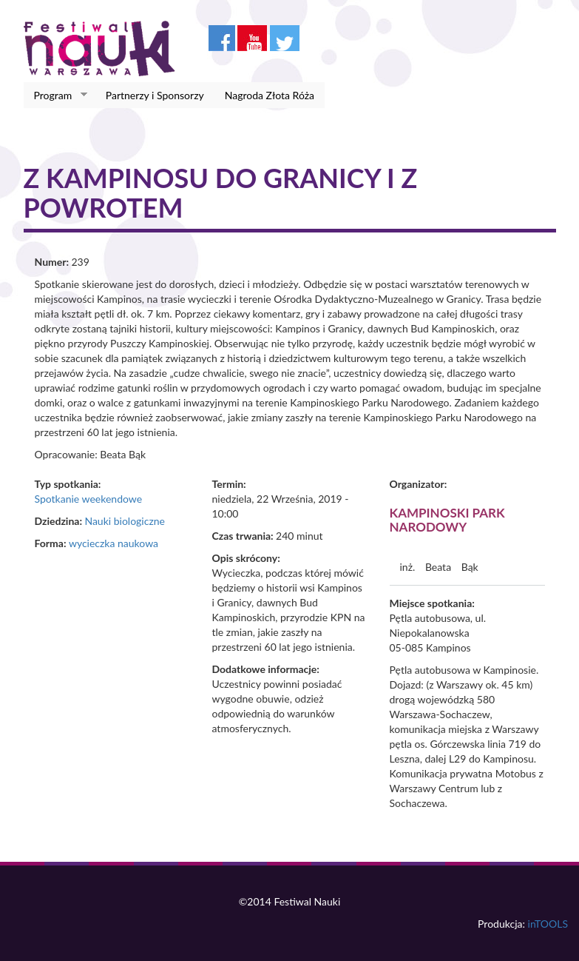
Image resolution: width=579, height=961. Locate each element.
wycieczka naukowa (113, 543)
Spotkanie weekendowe (89, 498)
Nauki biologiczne (124, 521)
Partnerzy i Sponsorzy (155, 95)
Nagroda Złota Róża (269, 95)
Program (56, 95)
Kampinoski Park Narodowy (447, 520)
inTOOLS (548, 923)
